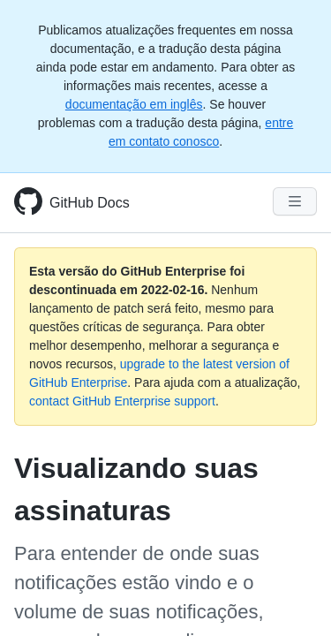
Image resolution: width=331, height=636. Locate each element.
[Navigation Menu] (295, 201)
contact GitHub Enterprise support (122, 401)
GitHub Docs (89, 202)
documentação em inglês (134, 104)
